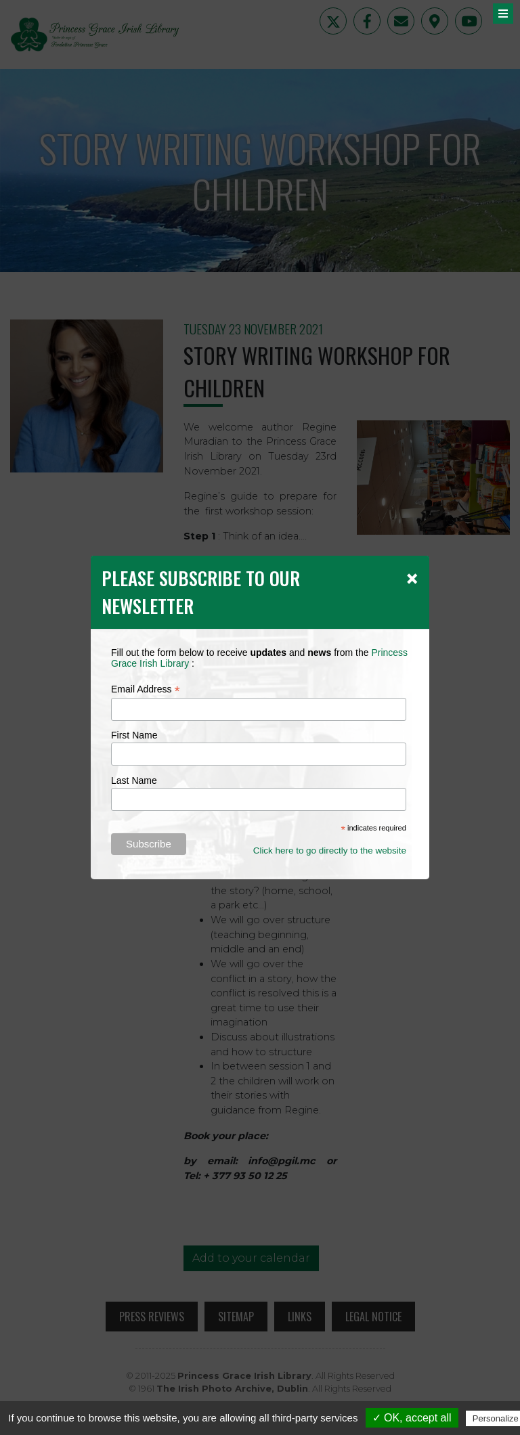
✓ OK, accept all (412, 1417)
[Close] (412, 578)
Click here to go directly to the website (329, 850)
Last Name (134, 780)
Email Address (145, 689)
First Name (134, 735)
